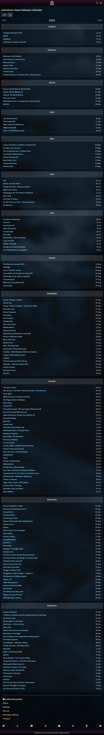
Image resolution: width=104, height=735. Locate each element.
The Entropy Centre (10, 518)
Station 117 (7, 579)
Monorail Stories (9, 370)
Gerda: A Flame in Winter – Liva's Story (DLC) (20, 306)
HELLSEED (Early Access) (12, 598)
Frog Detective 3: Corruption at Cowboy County (21, 473)
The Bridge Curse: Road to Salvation (16, 276)
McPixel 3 (7, 542)
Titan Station (8, 533)
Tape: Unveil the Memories (13, 124)
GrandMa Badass (9, 539)
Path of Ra (7, 627)
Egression (6, 421)
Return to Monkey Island (12, 336)
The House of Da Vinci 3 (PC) (14, 688)
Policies (6, 707)
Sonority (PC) (8, 166)
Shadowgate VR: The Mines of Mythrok (18, 193)
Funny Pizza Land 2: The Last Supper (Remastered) (22, 409)
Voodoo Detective (10, 163)
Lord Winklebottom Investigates (15, 250)
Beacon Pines (8, 342)
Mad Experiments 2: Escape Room (16, 430)
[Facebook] (4, 726)
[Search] (97, 3)
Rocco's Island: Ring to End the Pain (16, 89)
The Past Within (9, 515)
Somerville (7, 545)
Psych (5, 458)
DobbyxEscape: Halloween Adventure (17, 476)
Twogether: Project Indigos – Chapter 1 (18, 573)
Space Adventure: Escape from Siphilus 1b (19, 415)
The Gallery (7, 315)
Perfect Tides (8, 65)
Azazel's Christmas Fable (12, 585)
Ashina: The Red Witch (11, 183)
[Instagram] (45, 726)
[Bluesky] (100, 726)
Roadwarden (8, 321)
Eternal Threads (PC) (10, 157)
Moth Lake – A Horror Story (13, 624)
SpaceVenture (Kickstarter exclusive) (17, 333)
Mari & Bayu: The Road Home (14, 237)
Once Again (7, 393)
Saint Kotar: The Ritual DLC (13, 436)
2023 (100, 20)
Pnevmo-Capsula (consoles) (13, 449)
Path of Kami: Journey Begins (14, 530)
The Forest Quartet (10, 639)
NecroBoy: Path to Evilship (13, 488)
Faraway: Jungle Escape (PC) (13, 670)
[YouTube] (59, 726)
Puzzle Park (7, 406)
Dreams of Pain (9, 536)
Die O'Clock (7, 588)
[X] (17, 726)
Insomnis (6, 222)
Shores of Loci (8, 524)
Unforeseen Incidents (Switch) (14, 42)
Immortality (7, 285)
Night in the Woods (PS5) (12, 652)
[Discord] (31, 726)
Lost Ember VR (8, 225)
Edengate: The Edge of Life (13, 549)
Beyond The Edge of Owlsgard (14, 685)
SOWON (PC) (8, 455)
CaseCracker (7, 676)
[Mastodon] (87, 726)
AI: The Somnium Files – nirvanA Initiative (19, 202)
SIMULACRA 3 (8, 464)
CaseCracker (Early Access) (13, 154)
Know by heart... (9, 62)
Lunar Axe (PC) (8, 241)
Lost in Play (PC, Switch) (12, 270)
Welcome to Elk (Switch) (12, 56)
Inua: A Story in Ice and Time (14, 59)
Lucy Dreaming (8, 442)
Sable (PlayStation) (10, 582)
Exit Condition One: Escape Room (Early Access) (21, 636)
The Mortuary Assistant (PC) (13, 264)
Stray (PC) (6, 234)
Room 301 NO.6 (9, 339)
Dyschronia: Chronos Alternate (14, 349)
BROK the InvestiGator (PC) (13, 282)
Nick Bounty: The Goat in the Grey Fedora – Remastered (24, 390)
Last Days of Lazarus (10, 199)
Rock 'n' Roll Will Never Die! (13, 130)
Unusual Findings (9, 418)
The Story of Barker (10, 439)
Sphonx (6, 655)
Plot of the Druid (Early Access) (14, 509)
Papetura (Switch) (10, 612)
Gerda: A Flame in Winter (12, 300)
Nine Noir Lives (9, 309)
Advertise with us (11, 715)
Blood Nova (7, 403)
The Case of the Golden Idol (13, 427)
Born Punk (7, 196)
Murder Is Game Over (11, 461)
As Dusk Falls (8, 231)
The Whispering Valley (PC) (13, 591)
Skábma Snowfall (9, 127)
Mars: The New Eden (11, 345)
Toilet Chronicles (9, 228)
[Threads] (73, 726)
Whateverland (8, 327)
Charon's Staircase (10, 479)
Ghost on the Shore (10, 68)
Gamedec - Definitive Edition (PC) (15, 364)
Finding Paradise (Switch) (12, 561)
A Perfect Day (8, 71)
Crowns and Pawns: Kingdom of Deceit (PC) (19, 145)
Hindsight (6, 267)
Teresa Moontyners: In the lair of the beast (19, 661)
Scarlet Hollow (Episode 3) (13, 92)
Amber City (7, 303)
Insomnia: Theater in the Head (14, 667)
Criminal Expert (9, 279)
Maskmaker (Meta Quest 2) (13, 664)
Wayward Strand (9, 330)
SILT (4, 180)
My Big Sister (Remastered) (13, 467)
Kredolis (6, 358)
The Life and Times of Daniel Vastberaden (18, 682)
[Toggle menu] (101, 3)
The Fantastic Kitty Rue (12, 673)
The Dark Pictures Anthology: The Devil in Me (20, 558)
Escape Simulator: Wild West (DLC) (16, 645)
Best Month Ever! (10, 160)
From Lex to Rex (9, 98)
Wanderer (7, 39)
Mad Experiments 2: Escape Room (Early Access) (21, 101)
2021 (4, 20)
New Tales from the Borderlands (15, 452)
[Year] (7, 15)
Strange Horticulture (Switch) (14, 247)
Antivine (6, 679)
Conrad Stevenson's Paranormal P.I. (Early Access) (22, 74)
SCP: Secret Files (9, 324)
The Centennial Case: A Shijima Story (17, 151)
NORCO (6, 104)
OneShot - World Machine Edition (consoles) (19, 352)
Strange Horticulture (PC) (12, 33)
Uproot (6, 527)
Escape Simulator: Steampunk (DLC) (16, 187)
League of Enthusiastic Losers (14, 355)
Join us (6, 711)
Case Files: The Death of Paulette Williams (19, 470)
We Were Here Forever (12, 148)
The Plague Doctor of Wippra (14, 400)
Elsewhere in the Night (11, 633)
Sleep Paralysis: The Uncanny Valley (16, 658)
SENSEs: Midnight (9, 244)
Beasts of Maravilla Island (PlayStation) (17, 521)
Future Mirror (8, 512)
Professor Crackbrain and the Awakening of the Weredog (24, 615)
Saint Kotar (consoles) (11, 567)
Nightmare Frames (10, 190)
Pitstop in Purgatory (10, 433)
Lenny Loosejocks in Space (13, 506)
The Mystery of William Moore (14, 576)
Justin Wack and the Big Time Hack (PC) (18, 273)
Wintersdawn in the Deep (13, 621)
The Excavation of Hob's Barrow (15, 361)
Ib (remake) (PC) (9, 121)
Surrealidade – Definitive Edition (15, 642)
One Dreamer (8, 318)
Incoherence (8, 205)
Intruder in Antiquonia (11, 219)
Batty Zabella (8, 491)
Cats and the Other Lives (12, 564)
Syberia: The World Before (13, 95)
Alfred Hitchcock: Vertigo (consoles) (16, 396)
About (5, 703)
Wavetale (6, 649)
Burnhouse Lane (9, 618)
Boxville (6, 373)
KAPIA (5, 36)
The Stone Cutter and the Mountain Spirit (18, 555)
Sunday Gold (8, 424)
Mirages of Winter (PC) (11, 570)
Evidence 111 (8, 552)
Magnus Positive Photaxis (12, 595)
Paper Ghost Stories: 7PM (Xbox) (15, 482)
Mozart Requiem (9, 312)
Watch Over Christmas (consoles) (15, 630)
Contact (6, 719)
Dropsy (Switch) (9, 367)
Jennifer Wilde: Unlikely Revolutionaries (18, 445)
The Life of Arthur (9, 387)
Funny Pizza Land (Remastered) (15, 412)
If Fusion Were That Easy (12, 485)
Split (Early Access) (10, 118)
